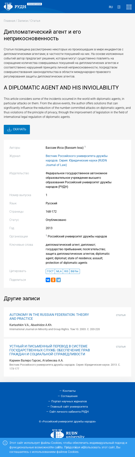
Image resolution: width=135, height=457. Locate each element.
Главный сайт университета (69, 406)
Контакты (69, 391)
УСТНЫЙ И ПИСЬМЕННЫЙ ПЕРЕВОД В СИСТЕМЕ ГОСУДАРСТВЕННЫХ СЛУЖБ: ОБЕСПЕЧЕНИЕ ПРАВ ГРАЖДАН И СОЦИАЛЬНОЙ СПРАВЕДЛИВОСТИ (49, 350)
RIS (66, 271)
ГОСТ (50, 271)
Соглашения (69, 396)
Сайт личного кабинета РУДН (69, 411)
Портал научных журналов (69, 401)
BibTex (74, 271)
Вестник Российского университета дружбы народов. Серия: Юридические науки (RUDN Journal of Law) (77, 160)
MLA (59, 271)
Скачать (16, 129)
